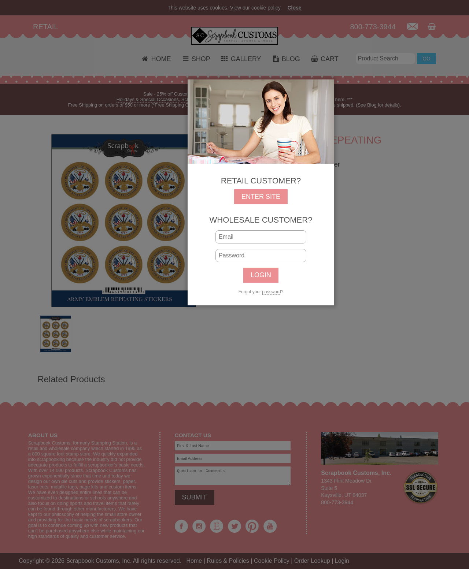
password (271, 291)
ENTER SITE (260, 196)
